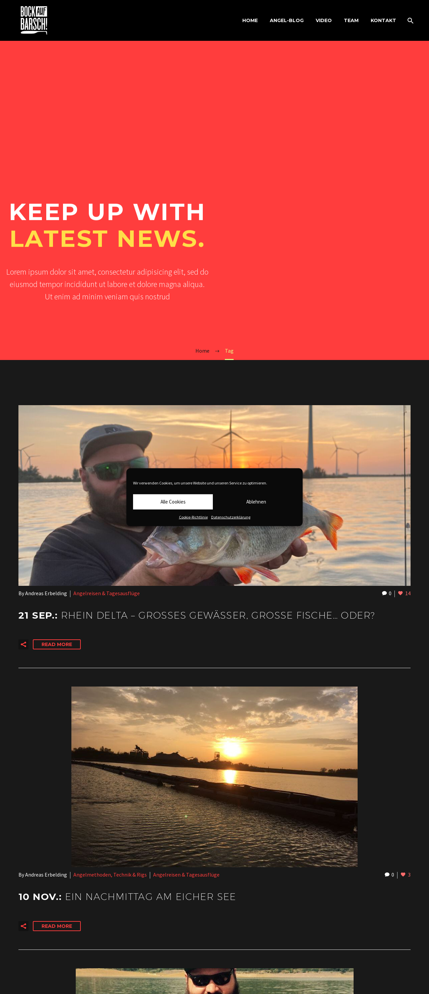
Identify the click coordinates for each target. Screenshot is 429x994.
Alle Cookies (173, 502)
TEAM (351, 20)
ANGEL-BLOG (287, 20)
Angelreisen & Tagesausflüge (106, 593)
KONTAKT (383, 20)
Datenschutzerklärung (230, 516)
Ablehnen (256, 502)
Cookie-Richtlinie (193, 516)
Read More (57, 644)
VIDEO (324, 20)
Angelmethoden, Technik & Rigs (110, 874)
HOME (250, 20)
